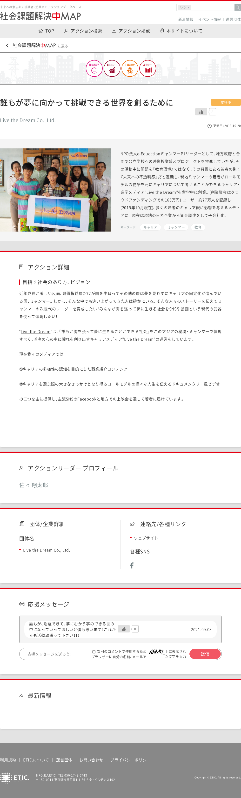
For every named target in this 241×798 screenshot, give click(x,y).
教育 (197, 227)
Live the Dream (35, 331)
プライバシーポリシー (130, 760)
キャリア (150, 227)
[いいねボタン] (201, 111)
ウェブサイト (146, 538)
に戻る (37, 45)
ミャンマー (176, 227)
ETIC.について (36, 760)
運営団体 (233, 19)
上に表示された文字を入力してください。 (177, 656)
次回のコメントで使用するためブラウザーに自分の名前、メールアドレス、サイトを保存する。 (119, 656)
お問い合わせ (91, 760)
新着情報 (186, 19)
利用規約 (8, 760)
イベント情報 (209, 19)
